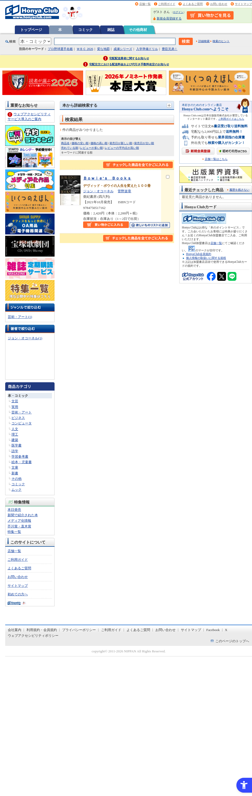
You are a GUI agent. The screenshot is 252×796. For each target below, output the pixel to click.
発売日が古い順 (144, 143)
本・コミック (18, 396)
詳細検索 (204, 41)
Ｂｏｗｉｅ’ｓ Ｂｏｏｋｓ (107, 178)
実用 (14, 407)
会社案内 (14, 630)
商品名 (65, 143)
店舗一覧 (145, 3)
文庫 (14, 467)
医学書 (16, 445)
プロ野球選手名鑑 (60, 49)
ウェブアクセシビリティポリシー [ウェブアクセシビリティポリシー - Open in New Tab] (33, 636)
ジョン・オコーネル (98, 191)
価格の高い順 (99, 143)
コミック (85, 30)
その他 (16, 479)
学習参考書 (19, 457)
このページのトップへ (232, 641)
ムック (16, 490)
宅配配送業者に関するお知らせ (129, 58)
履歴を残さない (239, 189)
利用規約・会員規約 (41, 630)
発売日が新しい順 (120, 143)
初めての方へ (18, 594)
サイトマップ (243, 3)
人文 (14, 429)
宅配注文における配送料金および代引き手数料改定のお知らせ (129, 64)
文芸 (14, 401)
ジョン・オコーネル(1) (25, 338)
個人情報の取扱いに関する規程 (206, 257)
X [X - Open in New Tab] (226, 630)
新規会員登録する (169, 18)
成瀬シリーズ (123, 49)
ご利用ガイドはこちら (231, 118)
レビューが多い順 (91, 147)
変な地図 (103, 49)
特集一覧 (14, 532)
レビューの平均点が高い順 (122, 147)
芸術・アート (21, 412)
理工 (14, 434)
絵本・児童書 (21, 462)
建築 (14, 440)
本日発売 (14, 510)
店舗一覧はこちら (216, 159)
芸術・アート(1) (20, 317)
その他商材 (138, 30)
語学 (14, 451)
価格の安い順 (80, 143)
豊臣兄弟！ (169, 49)
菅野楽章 (124, 191)
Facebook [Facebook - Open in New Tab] (213, 630)
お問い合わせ (218, 3)
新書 (14, 473)
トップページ (31, 30)
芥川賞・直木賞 (19, 526)
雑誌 (111, 30)
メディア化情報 (19, 521)
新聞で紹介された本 (23, 515)
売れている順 (69, 147)
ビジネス (18, 418)
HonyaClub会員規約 (198, 254)
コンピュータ (21, 423)
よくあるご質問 (193, 3)
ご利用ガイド (166, 3)
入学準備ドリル (147, 49)
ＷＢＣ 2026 (85, 49)
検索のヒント (221, 41)
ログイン (178, 12)
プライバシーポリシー (79, 630)
